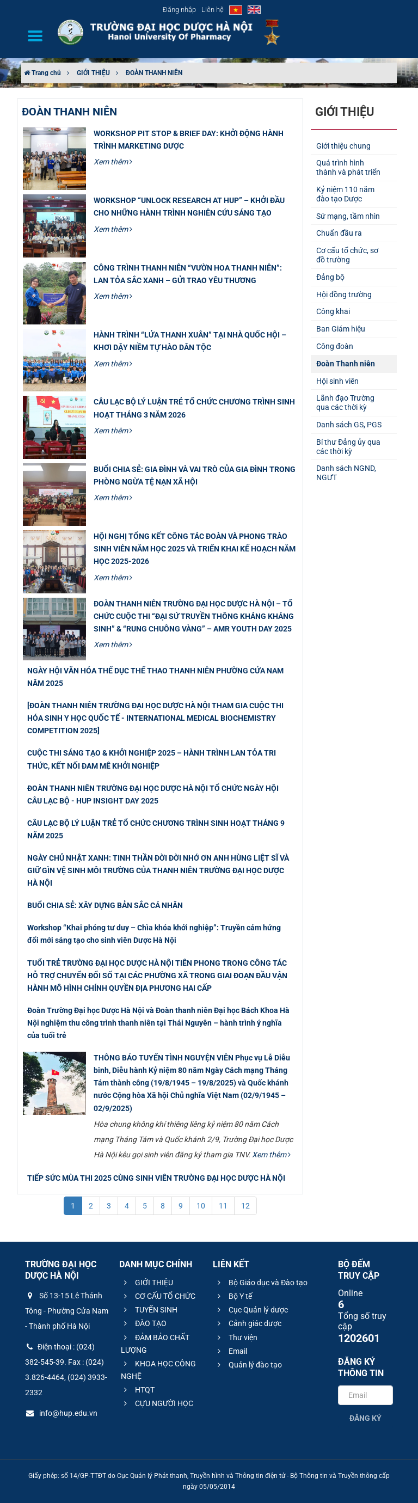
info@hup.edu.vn (61, 1413)
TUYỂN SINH (149, 1309)
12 (245, 1205)
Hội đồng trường (344, 294)
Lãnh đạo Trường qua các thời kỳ (345, 403)
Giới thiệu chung (343, 146)
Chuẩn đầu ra (339, 233)
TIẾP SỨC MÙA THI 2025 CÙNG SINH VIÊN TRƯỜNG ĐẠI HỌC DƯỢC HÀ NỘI (156, 1178)
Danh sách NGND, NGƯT (346, 473)
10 (200, 1205)
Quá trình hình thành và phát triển (348, 167)
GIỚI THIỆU (93, 73)
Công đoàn (334, 346)
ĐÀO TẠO (144, 1323)
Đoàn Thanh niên (345, 363)
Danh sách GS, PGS (349, 424)
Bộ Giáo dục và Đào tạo (261, 1282)
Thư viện (235, 1337)
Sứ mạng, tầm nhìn (348, 216)
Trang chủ (42, 73)
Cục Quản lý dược (251, 1309)
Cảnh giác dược (247, 1323)
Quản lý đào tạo (248, 1364)
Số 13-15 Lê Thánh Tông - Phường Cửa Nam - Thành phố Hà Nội (66, 1310)
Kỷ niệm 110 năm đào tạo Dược (345, 194)
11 (223, 1205)
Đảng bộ (330, 277)
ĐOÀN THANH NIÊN (154, 73)
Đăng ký (365, 1418)
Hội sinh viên (337, 381)
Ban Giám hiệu (340, 328)
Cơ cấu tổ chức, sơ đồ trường (347, 255)
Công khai (333, 311)
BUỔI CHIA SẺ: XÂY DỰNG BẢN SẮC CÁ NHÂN (105, 905)
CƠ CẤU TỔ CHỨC (158, 1296)
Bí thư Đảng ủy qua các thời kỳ (348, 447)
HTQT (138, 1389)
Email (230, 1351)
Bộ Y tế (233, 1296)
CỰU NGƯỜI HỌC (157, 1403)
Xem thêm (113, 161)
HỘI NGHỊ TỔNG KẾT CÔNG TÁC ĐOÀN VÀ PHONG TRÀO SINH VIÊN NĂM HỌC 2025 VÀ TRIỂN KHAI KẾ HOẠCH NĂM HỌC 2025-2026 (195, 549)
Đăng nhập (179, 9)
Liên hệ (212, 9)
